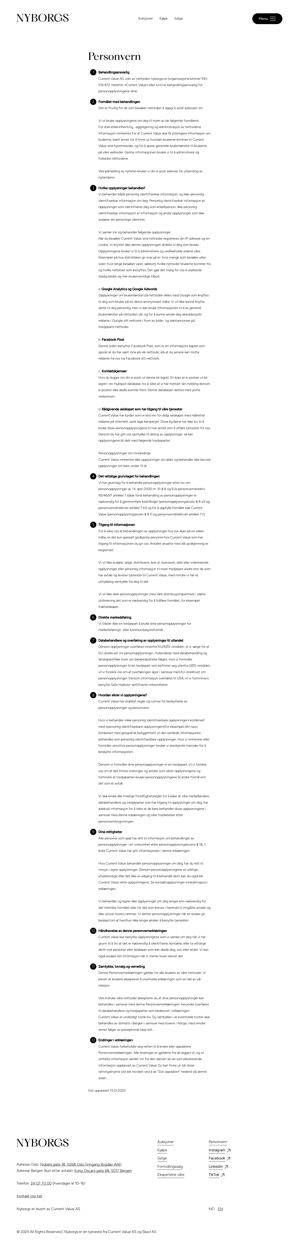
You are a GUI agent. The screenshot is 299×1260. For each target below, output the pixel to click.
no (211, 1209)
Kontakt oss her (29, 1196)
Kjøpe (163, 18)
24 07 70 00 (41, 1183)
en (220, 1209)
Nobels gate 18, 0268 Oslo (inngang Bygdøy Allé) (80, 1164)
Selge (178, 18)
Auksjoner (145, 18)
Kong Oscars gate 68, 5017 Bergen (103, 1170)
